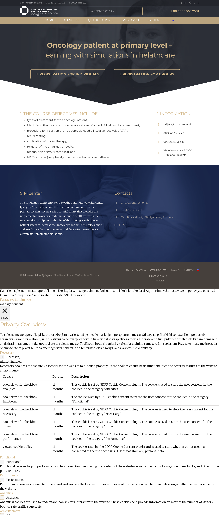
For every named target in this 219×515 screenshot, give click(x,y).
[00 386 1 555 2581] (160, 133)
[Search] (138, 11)
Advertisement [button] (10, 511)
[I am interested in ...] (115, 11)
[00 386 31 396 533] (160, 142)
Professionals (158, 276)
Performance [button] (9, 475)
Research (175, 270)
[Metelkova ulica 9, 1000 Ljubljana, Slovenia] (160, 152)
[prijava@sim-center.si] (160, 124)
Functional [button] (7, 457)
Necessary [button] (7, 352)
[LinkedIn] (194, 2)
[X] (189, 2)
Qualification (157, 270)
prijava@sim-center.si (177, 124)
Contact (189, 270)
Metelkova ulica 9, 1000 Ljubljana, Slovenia (147, 217)
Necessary (13, 357)
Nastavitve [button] (7, 299)
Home (129, 270)
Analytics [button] (6, 493)
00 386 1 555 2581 (173, 133)
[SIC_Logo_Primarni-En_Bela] (39, 11)
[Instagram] (198, 2)
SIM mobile (158, 280)
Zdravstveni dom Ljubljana (37, 275)
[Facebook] (181, 2)
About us (141, 270)
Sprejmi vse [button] (23, 299)
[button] (111, 20)
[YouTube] (119, 225)
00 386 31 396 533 (173, 141)
